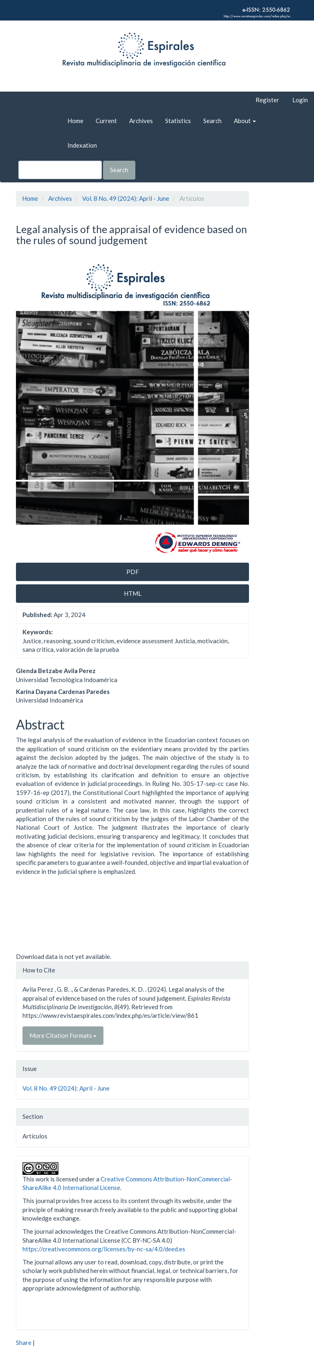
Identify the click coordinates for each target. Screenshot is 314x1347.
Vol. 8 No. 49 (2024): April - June (125, 198)
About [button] (245, 120)
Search (212, 120)
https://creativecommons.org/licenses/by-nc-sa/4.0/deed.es (103, 1249)
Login (300, 99)
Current (106, 120)
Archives (141, 120)
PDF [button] (132, 571)
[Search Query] (60, 170)
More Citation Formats (62, 1035)
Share (23, 1342)
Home (75, 120)
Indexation (82, 145)
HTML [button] (132, 593)
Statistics (178, 120)
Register (267, 99)
